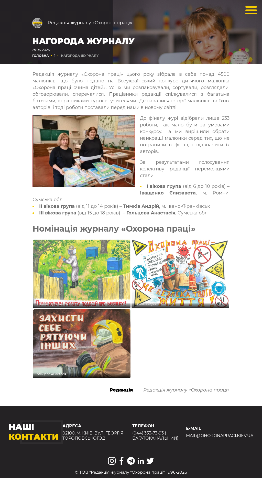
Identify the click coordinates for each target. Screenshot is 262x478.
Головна (40, 56)
